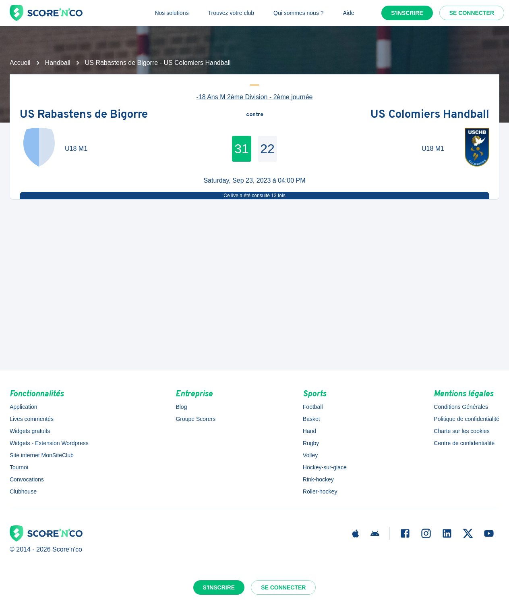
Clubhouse (23, 491)
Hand (309, 431)
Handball (57, 62)
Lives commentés (32, 419)
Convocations (27, 479)
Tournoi (19, 467)
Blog (181, 407)
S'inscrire (407, 13)
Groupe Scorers (195, 419)
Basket (311, 419)
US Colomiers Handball (429, 114)
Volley (310, 455)
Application (23, 407)
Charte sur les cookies (462, 431)
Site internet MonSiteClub (42, 455)
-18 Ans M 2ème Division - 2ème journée (254, 97)
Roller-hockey (320, 491)
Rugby (311, 443)
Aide (348, 13)
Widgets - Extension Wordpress (49, 443)
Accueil (20, 62)
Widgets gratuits (30, 431)
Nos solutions (171, 13)
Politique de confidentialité (466, 419)
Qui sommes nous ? (298, 13)
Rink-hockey (318, 479)
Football (313, 407)
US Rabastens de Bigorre (84, 114)
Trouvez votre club (231, 13)
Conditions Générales (461, 407)
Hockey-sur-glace (325, 467)
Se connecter (471, 13)
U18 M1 (76, 148)
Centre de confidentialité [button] (464, 443)
